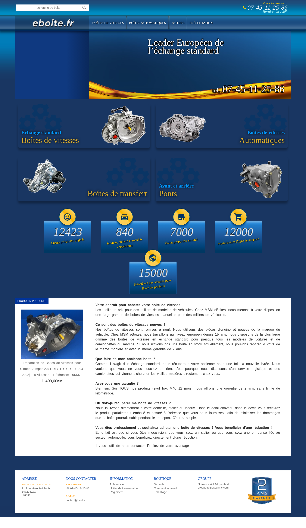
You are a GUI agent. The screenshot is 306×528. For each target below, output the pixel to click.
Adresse (29, 478)
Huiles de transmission (124, 488)
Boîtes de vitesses (108, 23)
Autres (178, 23)
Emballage (160, 492)
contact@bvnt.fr (75, 500)
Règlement (116, 492)
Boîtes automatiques (147, 23)
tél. (78, 488)
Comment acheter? (166, 488)
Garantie (159, 484)
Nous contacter (81, 478)
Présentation (201, 23)
